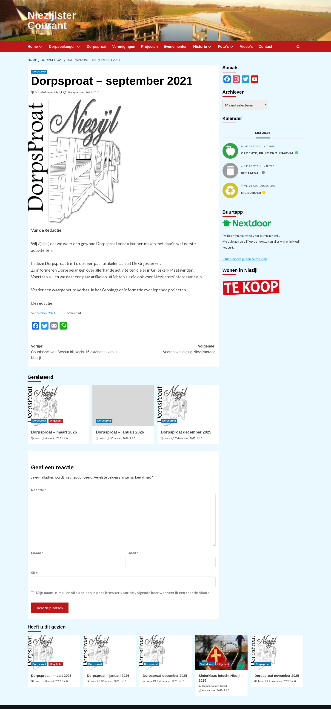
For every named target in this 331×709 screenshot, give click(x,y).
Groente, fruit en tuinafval (267, 142)
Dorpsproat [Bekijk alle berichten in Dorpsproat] (39, 60)
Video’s (246, 35)
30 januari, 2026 (119, 427)
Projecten (149, 35)
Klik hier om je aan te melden (245, 247)
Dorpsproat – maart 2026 (54, 421)
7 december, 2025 (185, 427)
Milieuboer (251, 181)
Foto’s (226, 35)
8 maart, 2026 (53, 427)
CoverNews (164, 701)
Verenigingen (123, 35)
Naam (37, 541)
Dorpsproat (96, 35)
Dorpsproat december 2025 (186, 421)
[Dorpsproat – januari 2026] (123, 394)
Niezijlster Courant (68, 15)
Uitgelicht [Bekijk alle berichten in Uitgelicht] (55, 409)
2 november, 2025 (279, 670)
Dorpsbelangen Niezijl (48, 81)
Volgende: (169, 338)
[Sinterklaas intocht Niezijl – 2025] (221, 640)
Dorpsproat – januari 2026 (120, 421)
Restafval (250, 162)
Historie (202, 35)
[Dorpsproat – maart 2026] (58, 394)
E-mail (132, 541)
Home (35, 35)
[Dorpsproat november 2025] (277, 640)
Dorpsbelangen (65, 35)
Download (73, 302)
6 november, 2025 (212, 679)
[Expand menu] (40, 35)
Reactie (38, 478)
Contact (265, 35)
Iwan (37, 427)
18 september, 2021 (79, 81)
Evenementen (176, 35)
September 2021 (43, 302)
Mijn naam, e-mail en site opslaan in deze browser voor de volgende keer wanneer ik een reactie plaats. (123, 581)
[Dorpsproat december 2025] (188, 394)
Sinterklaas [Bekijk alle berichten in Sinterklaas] (207, 653)
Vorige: (77, 341)
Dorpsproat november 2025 (276, 664)
